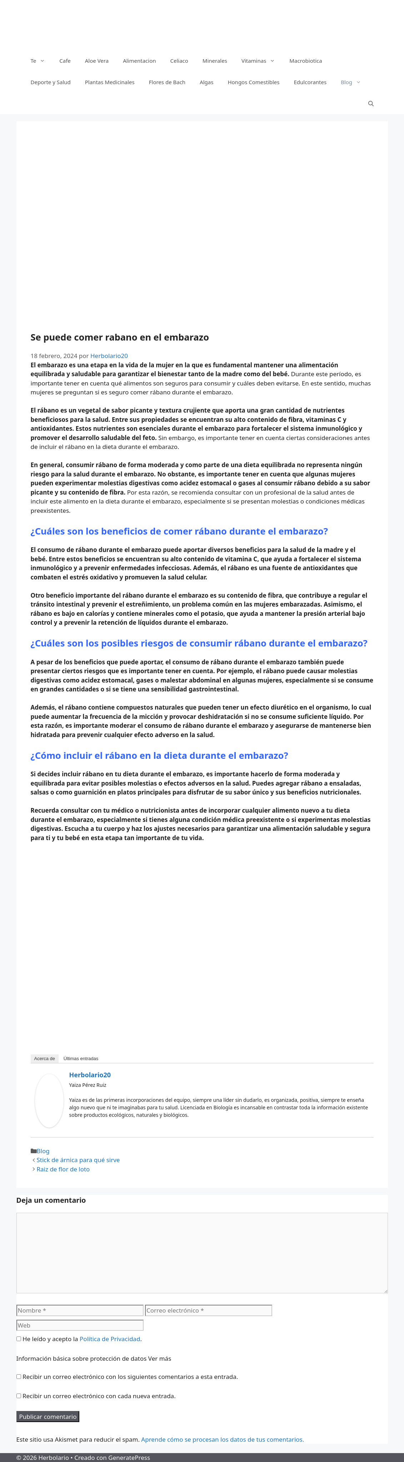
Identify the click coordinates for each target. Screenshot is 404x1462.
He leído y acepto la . (79, 1339)
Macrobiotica (305, 60)
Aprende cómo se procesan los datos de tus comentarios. (222, 1439)
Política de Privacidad (110, 1339)
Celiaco (179, 60)
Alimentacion (139, 60)
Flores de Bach (167, 82)
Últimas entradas (81, 1058)
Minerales (215, 60)
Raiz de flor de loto (63, 1169)
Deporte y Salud (51, 82)
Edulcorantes (310, 82)
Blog (354, 82)
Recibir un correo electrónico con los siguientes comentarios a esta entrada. (130, 1376)
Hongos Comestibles (253, 82)
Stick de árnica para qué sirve (78, 1160)
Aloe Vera (97, 60)
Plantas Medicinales (110, 82)
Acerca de (44, 1058)
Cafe (65, 60)
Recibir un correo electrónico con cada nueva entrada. (99, 1396)
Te (42, 60)
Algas (206, 82)
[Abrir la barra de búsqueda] (371, 103)
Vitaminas (261, 60)
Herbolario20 (90, 1074)
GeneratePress (129, 1457)
